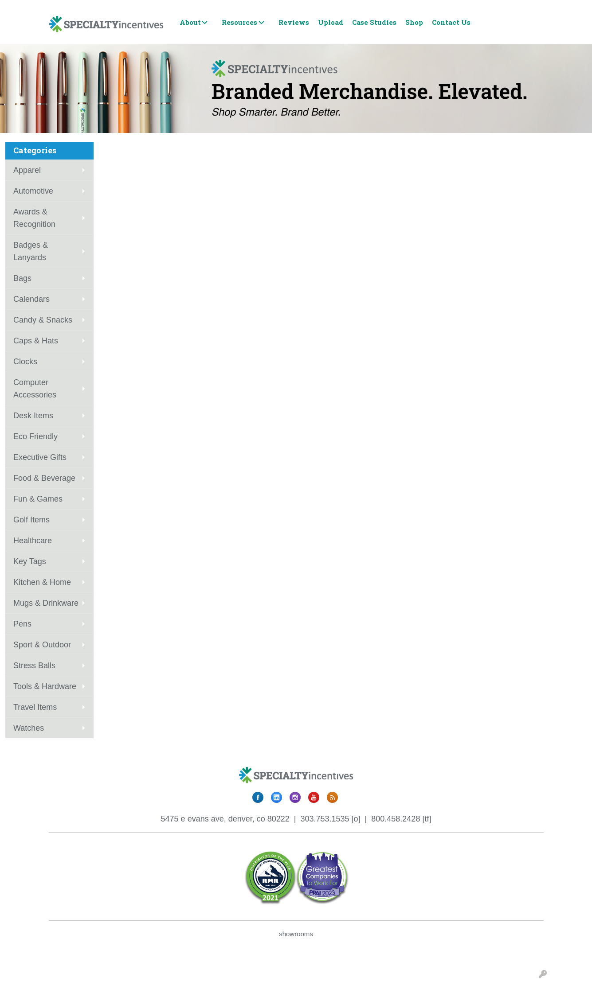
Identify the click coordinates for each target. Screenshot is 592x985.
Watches (28, 728)
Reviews (293, 22)
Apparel (27, 170)
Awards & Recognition (34, 218)
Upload (330, 22)
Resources (239, 22)
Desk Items (33, 415)
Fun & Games (38, 498)
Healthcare (32, 540)
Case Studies (374, 22)
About (190, 22)
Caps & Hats (35, 340)
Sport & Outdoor (42, 644)
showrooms (296, 934)
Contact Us (451, 22)
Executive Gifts (40, 457)
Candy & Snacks (42, 319)
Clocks (25, 361)
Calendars (31, 299)
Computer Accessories (34, 388)
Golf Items (31, 519)
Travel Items (35, 707)
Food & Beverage (44, 478)
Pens (22, 623)
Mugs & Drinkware (45, 603)
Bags (22, 278)
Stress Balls (34, 665)
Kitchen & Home (42, 582)
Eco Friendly (35, 436)
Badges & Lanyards (30, 251)
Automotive (33, 191)
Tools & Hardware (44, 686)
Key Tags (29, 561)
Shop (414, 22)
